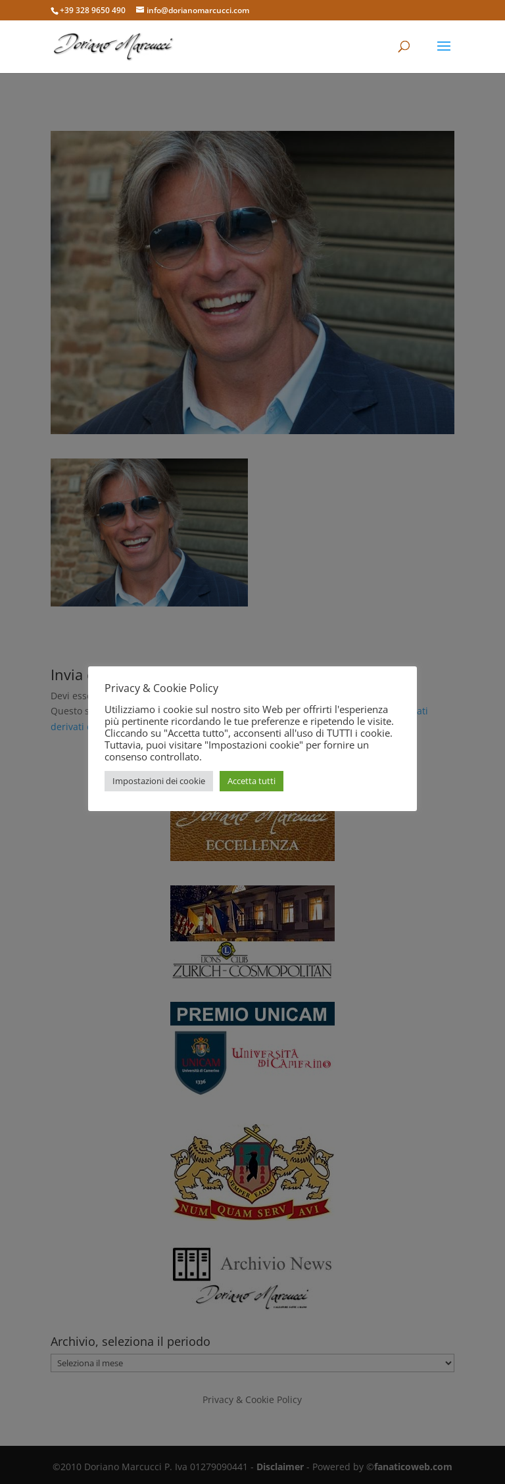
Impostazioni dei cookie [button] (158, 781)
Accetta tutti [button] (252, 781)
